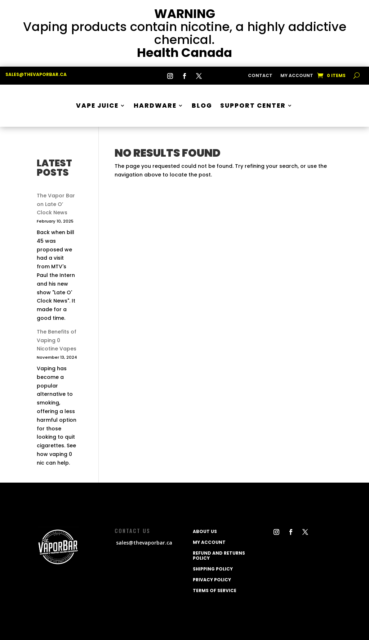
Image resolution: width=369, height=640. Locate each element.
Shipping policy (213, 569)
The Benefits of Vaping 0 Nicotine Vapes (56, 340)
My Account (296, 76)
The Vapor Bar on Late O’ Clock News (56, 204)
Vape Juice (97, 105)
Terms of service (214, 590)
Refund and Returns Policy (219, 555)
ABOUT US (205, 531)
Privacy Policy (212, 579)
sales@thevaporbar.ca (36, 74)
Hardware (155, 105)
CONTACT (260, 76)
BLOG (202, 105)
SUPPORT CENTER (253, 105)
